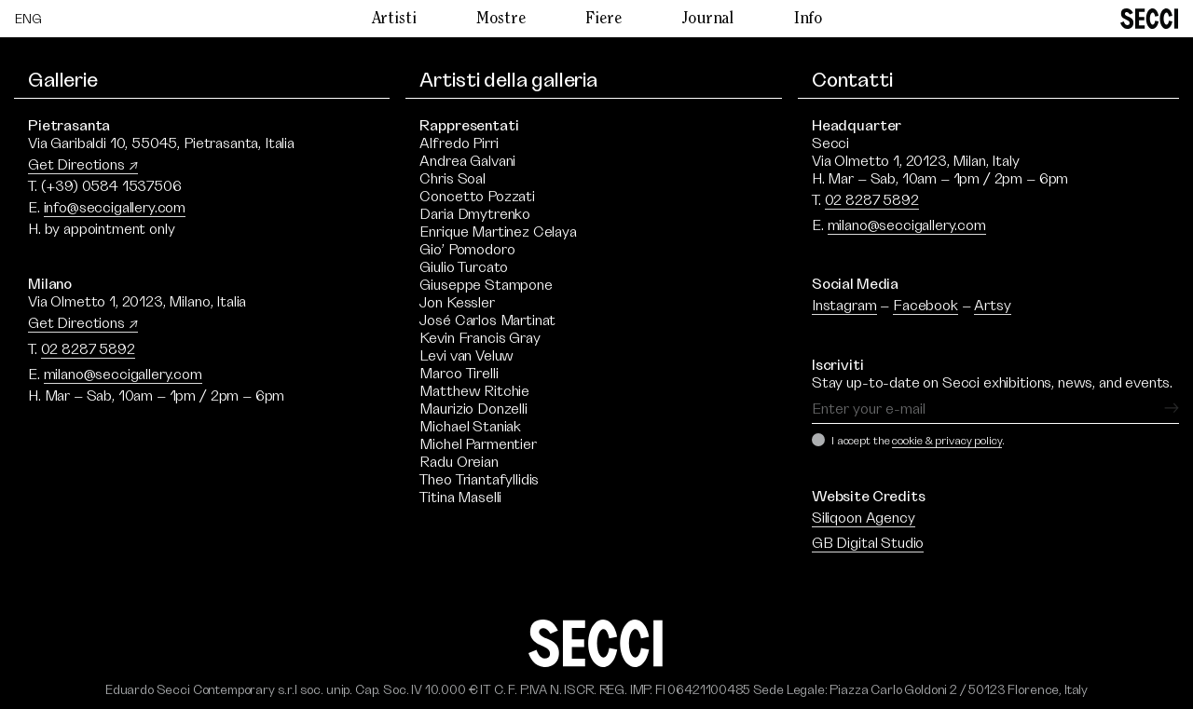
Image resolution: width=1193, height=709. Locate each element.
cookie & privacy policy (946, 440)
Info (807, 19)
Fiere (603, 19)
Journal (707, 19)
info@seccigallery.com (115, 207)
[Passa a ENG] (28, 19)
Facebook (925, 305)
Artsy (992, 305)
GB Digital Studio (868, 543)
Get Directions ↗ (83, 164)
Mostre (500, 19)
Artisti (394, 19)
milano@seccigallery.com (123, 374)
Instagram (844, 305)
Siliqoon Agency (863, 518)
